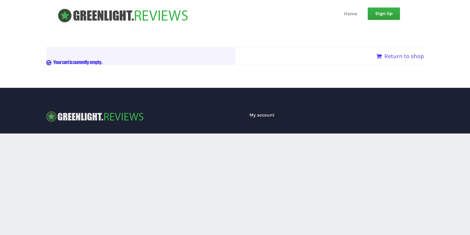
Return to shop (404, 56)
